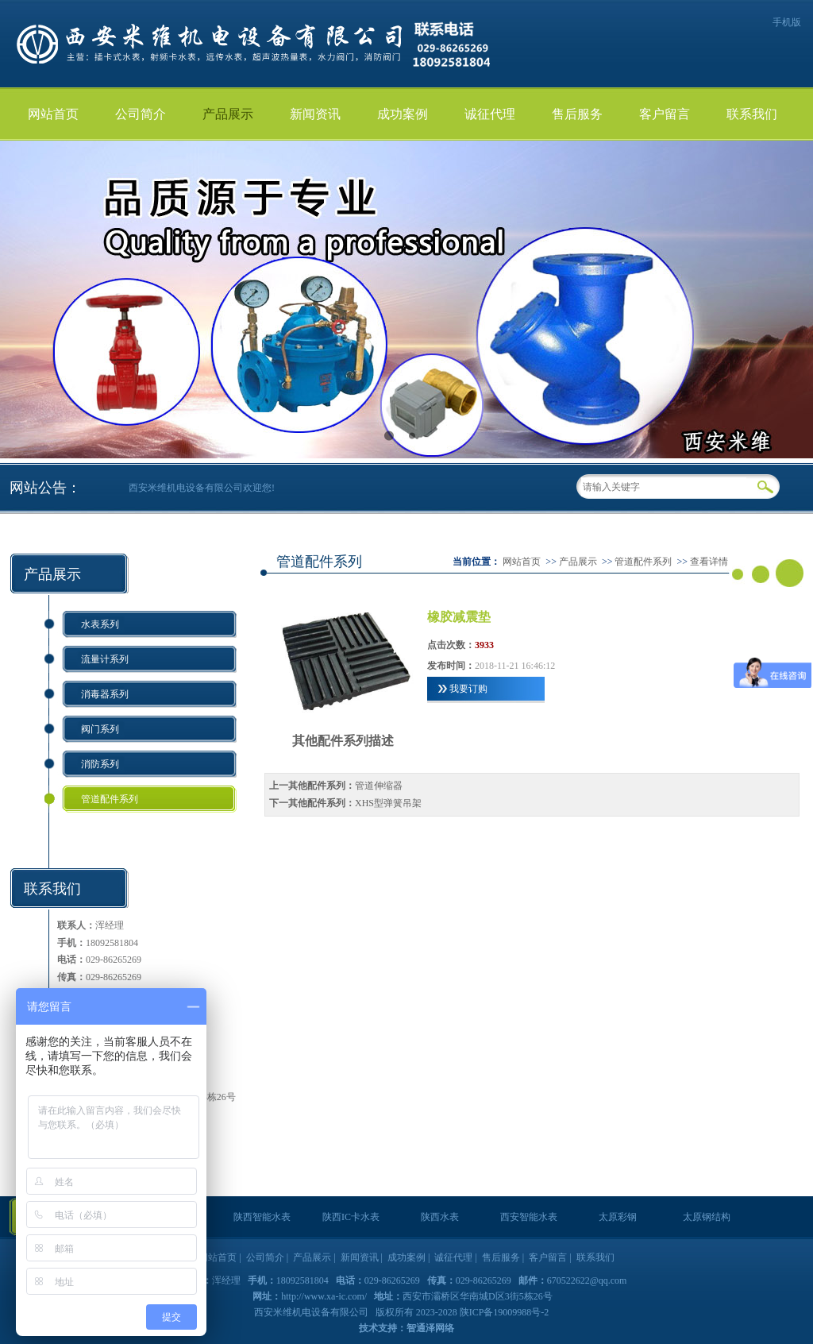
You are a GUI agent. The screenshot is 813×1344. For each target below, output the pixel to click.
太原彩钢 (618, 1216)
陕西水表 (440, 1216)
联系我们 (751, 114)
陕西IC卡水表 (351, 1216)
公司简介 (140, 114)
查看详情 (709, 561)
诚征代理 (489, 114)
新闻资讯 (315, 114)
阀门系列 (100, 729)
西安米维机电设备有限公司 (312, 1312)
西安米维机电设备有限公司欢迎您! (202, 487)
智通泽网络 (430, 1328)
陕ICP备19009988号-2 (504, 1312)
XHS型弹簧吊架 (388, 803)
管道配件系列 (109, 799)
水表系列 (100, 624)
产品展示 (227, 114)
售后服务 (577, 114)
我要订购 (468, 688)
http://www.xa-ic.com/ (324, 1296)
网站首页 (53, 114)
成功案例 (402, 114)
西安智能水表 (528, 1216)
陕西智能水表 (262, 1216)
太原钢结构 (706, 1216)
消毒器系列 (105, 694)
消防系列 (100, 764)
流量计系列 (105, 659)
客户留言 (664, 114)
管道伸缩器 (379, 785)
